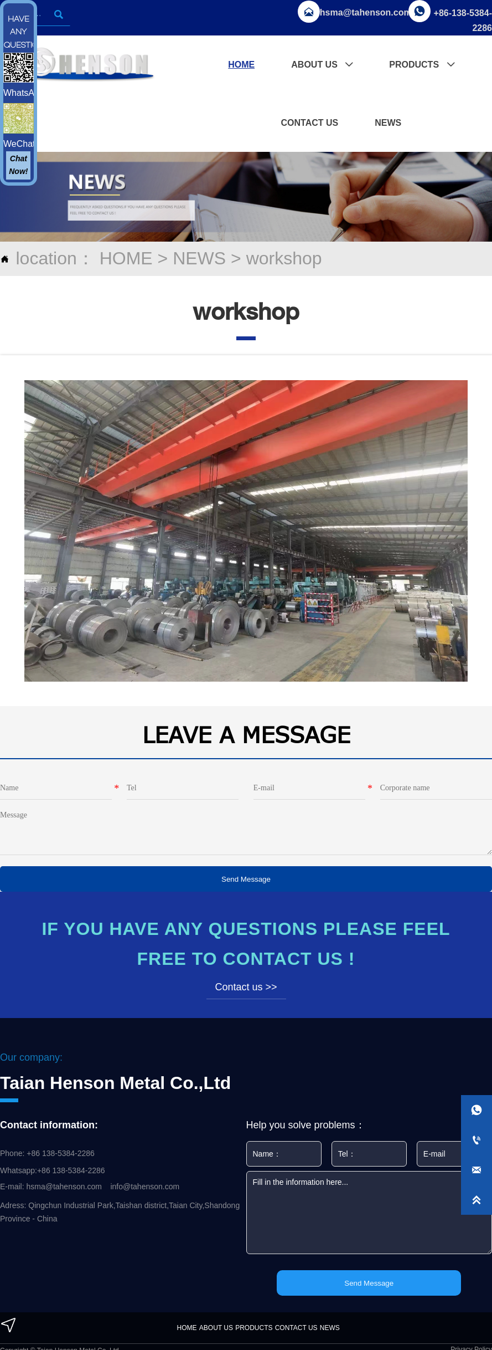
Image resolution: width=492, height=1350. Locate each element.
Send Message (246, 879)
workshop (284, 258)
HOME (126, 258)
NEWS (199, 258)
